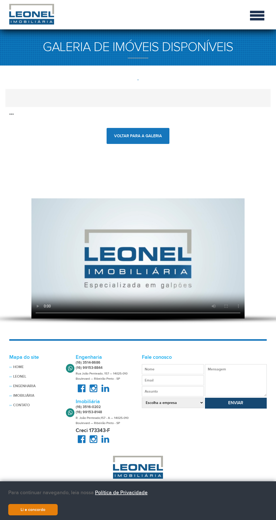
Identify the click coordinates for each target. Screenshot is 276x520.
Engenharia (24, 386)
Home (18, 367)
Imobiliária (23, 395)
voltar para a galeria (138, 136)
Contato (21, 405)
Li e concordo (33, 510)
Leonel (19, 376)
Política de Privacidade (121, 493)
